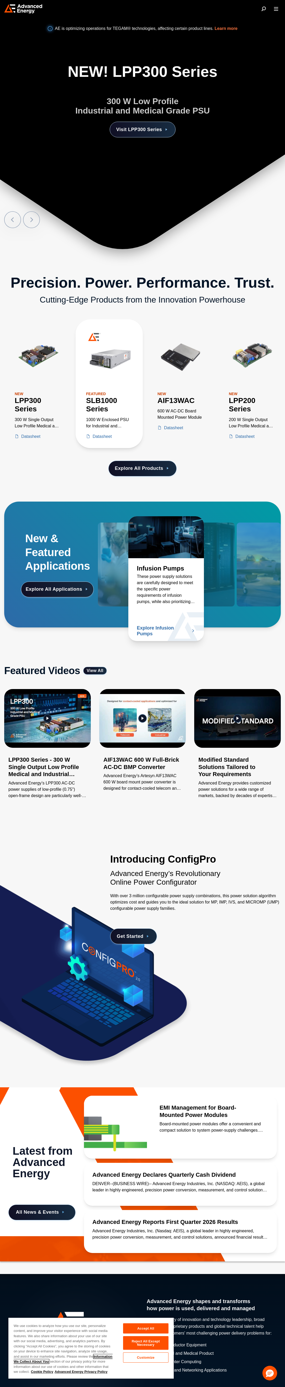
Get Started (133, 936)
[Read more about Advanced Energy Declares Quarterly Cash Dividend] (180, 1175)
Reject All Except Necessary (146, 1343)
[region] (91, 1348)
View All (95, 670)
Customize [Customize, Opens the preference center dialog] (146, 1357)
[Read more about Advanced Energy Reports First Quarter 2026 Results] (180, 1222)
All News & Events (41, 1212)
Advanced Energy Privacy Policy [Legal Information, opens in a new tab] (81, 1372)
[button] (269, 1373)
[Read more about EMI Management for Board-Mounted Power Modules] (115, 1127)
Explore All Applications (57, 589)
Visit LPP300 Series (142, 129)
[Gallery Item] (47, 750)
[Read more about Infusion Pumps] (166, 537)
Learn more (226, 28)
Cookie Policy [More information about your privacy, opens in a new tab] (42, 1372)
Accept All (145, 1328)
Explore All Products (142, 468)
